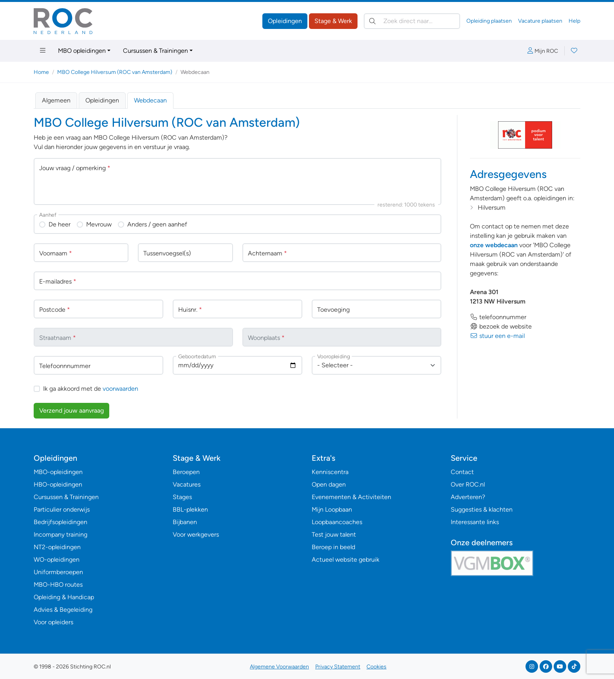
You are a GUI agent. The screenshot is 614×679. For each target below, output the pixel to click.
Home (41, 72)
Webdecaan (150, 100)
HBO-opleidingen (58, 484)
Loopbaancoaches (337, 522)
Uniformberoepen (58, 572)
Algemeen (56, 100)
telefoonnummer (498, 317)
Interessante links (475, 522)
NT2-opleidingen (57, 547)
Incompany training (60, 534)
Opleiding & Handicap (64, 597)
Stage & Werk (333, 21)
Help (574, 21)
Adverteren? (468, 497)
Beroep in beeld (333, 547)
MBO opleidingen (82, 50)
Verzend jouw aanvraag (71, 410)
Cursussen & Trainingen (155, 50)
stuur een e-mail (497, 336)
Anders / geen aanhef (157, 224)
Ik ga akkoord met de (90, 388)
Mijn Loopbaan (332, 509)
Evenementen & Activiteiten (351, 497)
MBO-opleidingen (58, 472)
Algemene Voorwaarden (279, 666)
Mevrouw (99, 224)
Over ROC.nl (468, 484)
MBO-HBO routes (58, 584)
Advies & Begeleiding (63, 609)
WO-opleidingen (56, 559)
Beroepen (186, 472)
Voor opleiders (53, 622)
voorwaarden (120, 388)
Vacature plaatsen (540, 21)
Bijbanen (185, 522)
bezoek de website (501, 326)
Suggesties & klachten (482, 509)
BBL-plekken (190, 509)
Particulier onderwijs (62, 509)
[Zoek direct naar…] (412, 21)
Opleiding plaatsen (489, 21)
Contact (462, 472)
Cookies (376, 666)
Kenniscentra (330, 472)
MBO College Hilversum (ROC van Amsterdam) (114, 72)
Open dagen (329, 484)
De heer (59, 224)
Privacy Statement (337, 666)
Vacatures (186, 484)
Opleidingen (285, 21)
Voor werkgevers (196, 534)
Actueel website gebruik (345, 559)
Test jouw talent (334, 534)
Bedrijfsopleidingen (60, 522)
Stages (182, 497)
